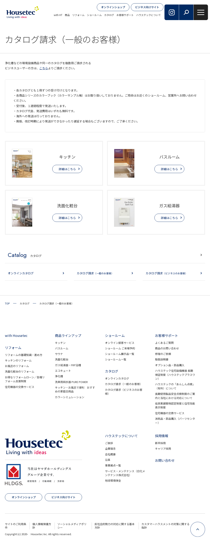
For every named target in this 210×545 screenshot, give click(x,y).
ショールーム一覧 (115, 359)
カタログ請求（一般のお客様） (123, 384)
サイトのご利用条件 (15, 525)
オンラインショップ (113, 7)
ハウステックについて (148, 15)
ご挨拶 (109, 443)
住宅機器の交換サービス (19, 387)
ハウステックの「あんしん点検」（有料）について (175, 386)
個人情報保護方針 (41, 525)
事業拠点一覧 (113, 465)
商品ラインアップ (68, 335)
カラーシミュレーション (69, 397)
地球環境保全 (113, 480)
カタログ (109, 15)
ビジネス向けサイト (147, 7)
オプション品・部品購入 (169, 365)
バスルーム (61, 348)
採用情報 (161, 435)
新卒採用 (160, 443)
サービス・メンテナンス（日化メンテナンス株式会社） (125, 473)
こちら (43, 68)
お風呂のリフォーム (17, 366)
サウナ (59, 354)
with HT (58, 15)
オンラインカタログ (117, 378)
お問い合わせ (165, 460)
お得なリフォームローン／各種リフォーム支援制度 (25, 379)
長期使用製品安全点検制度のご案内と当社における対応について (175, 396)
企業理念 (110, 448)
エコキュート (63, 371)
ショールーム (94, 15)
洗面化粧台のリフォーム (19, 371)
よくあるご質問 (164, 343)
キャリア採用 (163, 448)
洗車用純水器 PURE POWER (71, 382)
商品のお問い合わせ (167, 348)
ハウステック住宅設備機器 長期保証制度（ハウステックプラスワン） (175, 375)
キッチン (60, 343)
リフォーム (78, 15)
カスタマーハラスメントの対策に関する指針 (165, 525)
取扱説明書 (161, 359)
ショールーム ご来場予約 (120, 348)
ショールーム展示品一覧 (119, 354)
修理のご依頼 (163, 354)
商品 (67, 15)
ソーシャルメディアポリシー (72, 525)
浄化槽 (59, 376)
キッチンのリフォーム (18, 360)
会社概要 (110, 454)
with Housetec (16, 335)
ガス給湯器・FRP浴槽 (68, 365)
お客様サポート (125, 15)
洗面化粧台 (61, 359)
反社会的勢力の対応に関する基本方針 (115, 525)
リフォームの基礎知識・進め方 (23, 355)
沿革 (107, 460)
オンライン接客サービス (119, 343)
